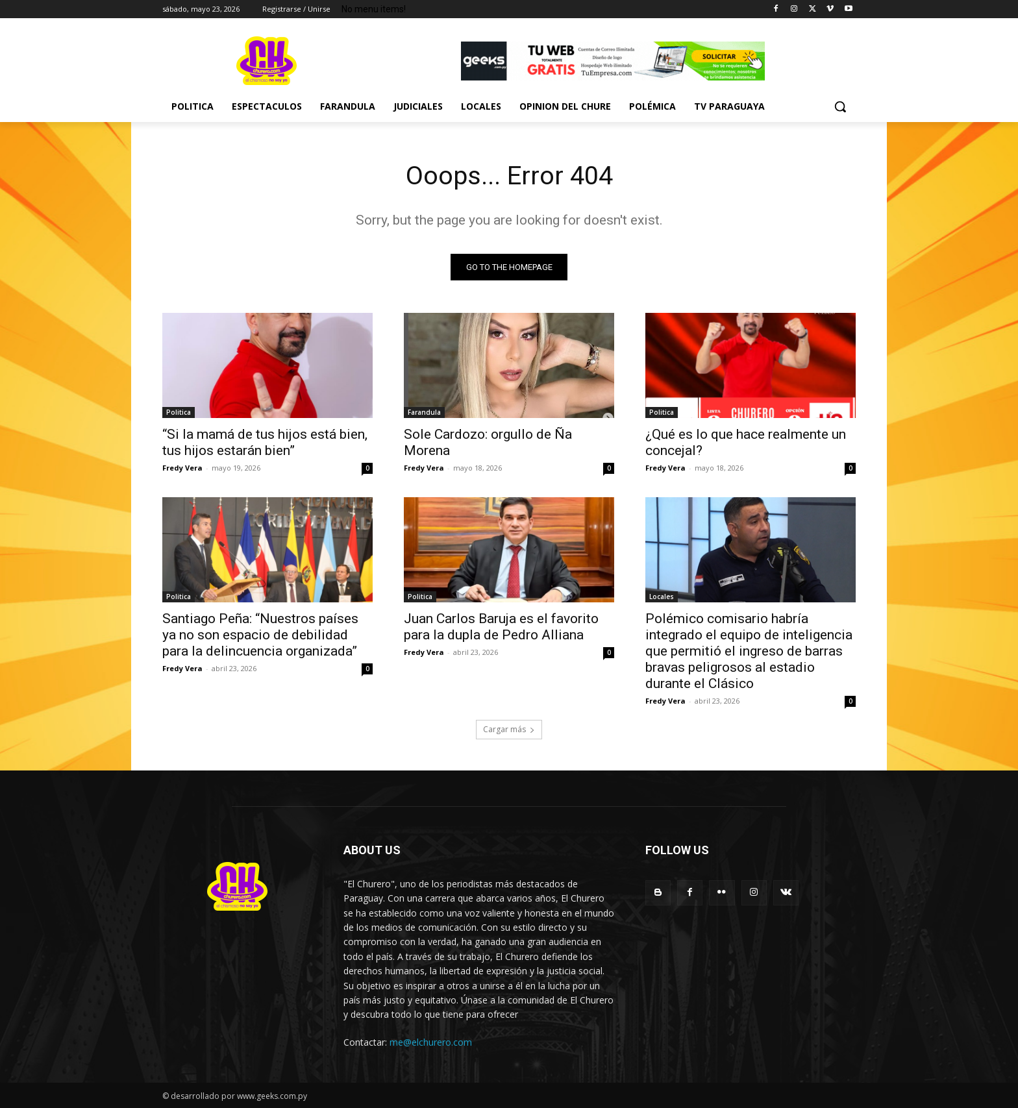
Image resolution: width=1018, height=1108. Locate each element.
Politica (178, 412)
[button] (840, 106)
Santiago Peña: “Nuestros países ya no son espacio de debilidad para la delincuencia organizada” (260, 635)
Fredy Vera (182, 468)
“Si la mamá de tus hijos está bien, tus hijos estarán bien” (264, 442)
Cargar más (509, 729)
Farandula (424, 412)
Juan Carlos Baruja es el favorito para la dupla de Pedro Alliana (501, 627)
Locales (661, 596)
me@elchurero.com (431, 1043)
